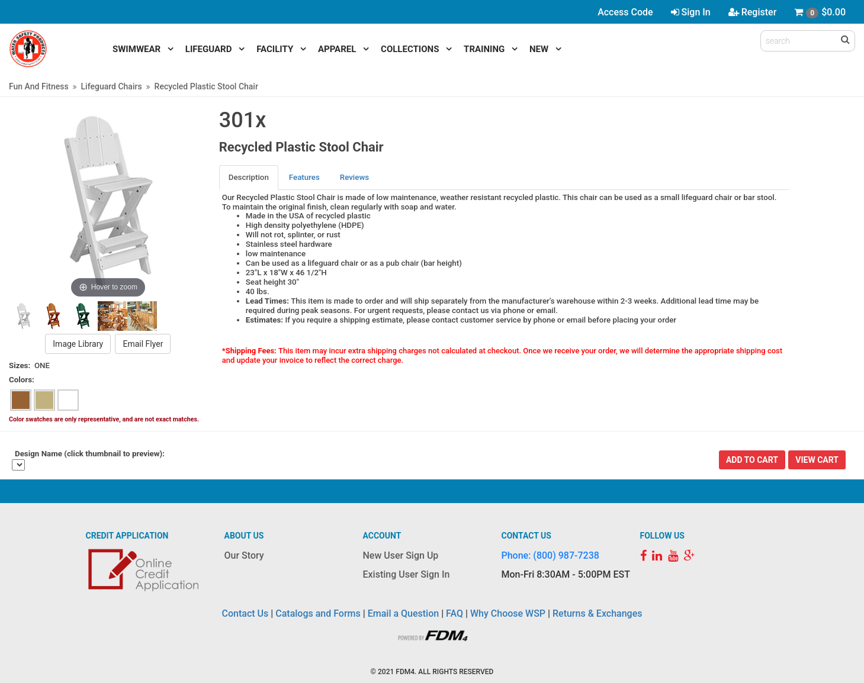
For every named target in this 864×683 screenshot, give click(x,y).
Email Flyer (143, 344)
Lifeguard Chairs (111, 86)
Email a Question (403, 613)
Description (249, 177)
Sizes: (19, 365)
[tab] (249, 177)
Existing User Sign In (406, 574)
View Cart (817, 460)
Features (304, 177)
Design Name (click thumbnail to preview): (90, 453)
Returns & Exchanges (597, 613)
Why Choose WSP (507, 613)
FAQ (454, 613)
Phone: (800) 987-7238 (550, 555)
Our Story (244, 555)
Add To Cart (752, 460)
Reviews (354, 177)
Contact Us (245, 613)
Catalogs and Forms (318, 613)
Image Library (78, 344)
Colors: (21, 379)
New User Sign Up (401, 555)
